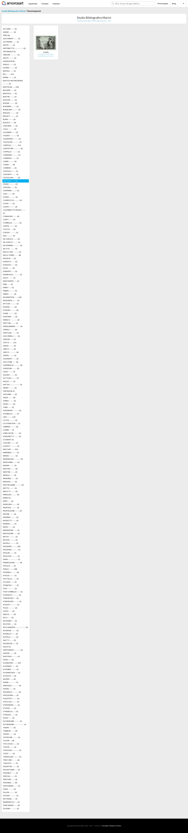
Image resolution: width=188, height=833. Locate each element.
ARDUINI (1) (11, 55)
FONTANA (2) (10, 317)
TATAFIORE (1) (11, 737)
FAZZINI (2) (10, 307)
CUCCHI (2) (9, 229)
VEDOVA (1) (10, 776)
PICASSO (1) (10, 582)
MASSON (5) (10, 482)
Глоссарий (104, 826)
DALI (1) (9, 236)
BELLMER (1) (9, 90)
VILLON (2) (10, 792)
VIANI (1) (9, 789)
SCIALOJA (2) (9, 676)
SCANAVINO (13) (12, 663)
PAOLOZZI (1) (11, 556)
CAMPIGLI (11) (12, 145)
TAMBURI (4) (10, 731)
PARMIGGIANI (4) (12, 563)
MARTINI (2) (10, 469)
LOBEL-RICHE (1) (12, 433)
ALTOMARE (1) (11, 42)
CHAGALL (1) (10, 187)
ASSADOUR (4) (9, 61)
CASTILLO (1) (10, 181)
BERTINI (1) (10, 97)
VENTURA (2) (10, 779)
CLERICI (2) (10, 207)
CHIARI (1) (10, 197)
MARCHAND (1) (11, 462)
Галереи (44, 4)
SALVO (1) (7, 647)
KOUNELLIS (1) (11, 414)
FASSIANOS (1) (11, 300)
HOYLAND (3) (10, 394)
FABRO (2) (9, 294)
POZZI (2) (10, 608)
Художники (32, 4)
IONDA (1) (9, 401)
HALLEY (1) (9, 381)
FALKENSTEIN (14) (12, 297)
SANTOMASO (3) (13, 650)
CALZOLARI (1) (12, 142)
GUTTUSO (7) (11, 378)
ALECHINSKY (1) (11, 39)
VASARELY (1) (10, 773)
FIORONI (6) (10, 310)
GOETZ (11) (9, 342)
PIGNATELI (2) (11, 585)
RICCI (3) (8, 618)
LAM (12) (9, 417)
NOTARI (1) (10, 540)
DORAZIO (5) (10, 265)
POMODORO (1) (12, 601)
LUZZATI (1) (11, 446)
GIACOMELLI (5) (11, 336)
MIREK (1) (7, 498)
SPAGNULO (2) (12, 692)
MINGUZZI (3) (11, 495)
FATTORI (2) (11, 304)
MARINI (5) (9, 465)
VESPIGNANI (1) (11, 786)
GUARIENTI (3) (10, 359)
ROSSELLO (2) (10, 634)
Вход (174, 3)
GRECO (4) (10, 352)
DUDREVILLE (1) (12, 275)
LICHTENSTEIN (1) (11, 423)
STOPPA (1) (9, 708)
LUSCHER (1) (10, 443)
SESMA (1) (10, 682)
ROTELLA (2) (10, 637)
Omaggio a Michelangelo (45, 54)
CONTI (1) (9, 219)
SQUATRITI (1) (11, 698)
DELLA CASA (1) (12, 252)
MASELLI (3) (9, 475)
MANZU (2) (10, 456)
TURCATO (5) (10, 763)
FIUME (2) (10, 313)
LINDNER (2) (10, 427)
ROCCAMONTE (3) (15, 627)
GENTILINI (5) (11, 333)
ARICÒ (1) (9, 58)
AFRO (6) (6, 35)
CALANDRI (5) (10, 132)
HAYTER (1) (12, 385)
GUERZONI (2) (11, 368)
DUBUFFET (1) (10, 271)
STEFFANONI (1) (11, 705)
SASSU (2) (8, 660)
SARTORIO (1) (11, 656)
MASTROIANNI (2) (13, 485)
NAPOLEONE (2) (11, 533)
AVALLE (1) (9, 64)
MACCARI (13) (10, 449)
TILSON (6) (8, 741)
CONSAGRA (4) (11, 216)
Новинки (56, 4)
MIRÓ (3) (8, 501)
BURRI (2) (9, 119)
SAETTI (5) (9, 640)
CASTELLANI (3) (11, 178)
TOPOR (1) (9, 747)
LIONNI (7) (8, 430)
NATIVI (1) (10, 537)
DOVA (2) (9, 268)
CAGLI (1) (9, 129)
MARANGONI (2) (13, 459)
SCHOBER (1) (10, 669)
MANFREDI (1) (11, 452)
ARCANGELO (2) (9, 51)
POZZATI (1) (11, 605)
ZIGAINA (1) (11, 808)
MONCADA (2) (11, 504)
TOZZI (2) (9, 753)
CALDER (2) (11, 135)
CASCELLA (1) (10, 171)
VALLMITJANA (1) (11, 770)
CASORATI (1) (10, 174)
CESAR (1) (10, 184)
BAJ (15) (8, 74)
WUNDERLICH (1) (11, 802)
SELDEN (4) (9, 679)
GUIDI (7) (9, 372)
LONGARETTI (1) (12, 436)
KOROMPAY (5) (12, 410)
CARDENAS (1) (11, 155)
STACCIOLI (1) (11, 702)
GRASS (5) (9, 346)
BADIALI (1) (9, 71)
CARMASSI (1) (11, 158)
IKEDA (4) (9, 397)
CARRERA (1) (10, 168)
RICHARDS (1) (10, 621)
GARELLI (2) (10, 330)
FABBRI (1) (10, 291)
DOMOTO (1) (10, 262)
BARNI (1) (9, 77)
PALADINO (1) (11, 550)
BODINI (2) (10, 103)
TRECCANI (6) (11, 760)
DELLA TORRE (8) (12, 255)
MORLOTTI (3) (10, 520)
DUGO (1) (9, 278)
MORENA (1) (10, 517)
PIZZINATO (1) (12, 595)
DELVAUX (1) (9, 258)
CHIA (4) (8, 194)
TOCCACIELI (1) (11, 744)
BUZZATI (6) (9, 123)
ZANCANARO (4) (11, 805)
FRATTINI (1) (10, 323)
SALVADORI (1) (10, 643)
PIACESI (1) (10, 575)
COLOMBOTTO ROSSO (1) (14, 211)
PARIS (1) (11, 559)
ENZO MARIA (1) (11, 281)
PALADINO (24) (11, 546)
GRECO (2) (9, 349)
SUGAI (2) (8, 718)
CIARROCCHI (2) (12, 200)
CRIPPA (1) (10, 226)
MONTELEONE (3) (12, 511)
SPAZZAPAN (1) (10, 695)
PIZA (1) (10, 588)
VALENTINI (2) (11, 766)
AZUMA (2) (10, 68)
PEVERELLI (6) (11, 572)
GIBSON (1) (9, 339)
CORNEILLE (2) (12, 223)
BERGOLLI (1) (10, 93)
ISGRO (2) (9, 404)
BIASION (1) (10, 100)
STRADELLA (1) (10, 711)
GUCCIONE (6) (10, 362)
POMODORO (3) (10, 598)
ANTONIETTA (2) (14, 48)
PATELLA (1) (9, 566)
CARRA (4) (9, 165)
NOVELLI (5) (10, 543)
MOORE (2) (9, 514)
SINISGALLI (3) (12, 685)
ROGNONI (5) (10, 630)
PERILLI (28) (10, 569)
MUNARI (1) (9, 524)
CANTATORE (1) (13, 148)
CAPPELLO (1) (11, 152)
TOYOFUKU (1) (12, 750)
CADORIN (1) (10, 126)
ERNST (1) (8, 287)
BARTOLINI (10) (11, 87)
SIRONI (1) (9, 689)
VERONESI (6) (10, 783)
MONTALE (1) (11, 508)
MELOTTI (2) (10, 491)
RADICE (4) (9, 614)
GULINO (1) (10, 375)
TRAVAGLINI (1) (12, 757)
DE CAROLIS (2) (11, 239)
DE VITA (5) (10, 249)
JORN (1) (8, 407)
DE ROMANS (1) (12, 245)
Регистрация (162, 3)
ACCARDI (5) (10, 29)
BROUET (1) (10, 116)
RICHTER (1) (9, 624)
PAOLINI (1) (9, 553)
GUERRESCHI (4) (12, 365)
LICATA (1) (10, 420)
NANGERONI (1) (11, 530)
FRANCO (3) (11, 320)
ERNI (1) (8, 284)
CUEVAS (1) (10, 232)
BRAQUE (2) (10, 113)
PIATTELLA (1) (11, 579)
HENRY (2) (10, 388)
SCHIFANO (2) (10, 666)
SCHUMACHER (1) (11, 673)
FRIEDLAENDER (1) (12, 326)
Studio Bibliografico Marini (14, 11)
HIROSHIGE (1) (9, 391)
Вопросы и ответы (115, 826)
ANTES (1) (9, 45)
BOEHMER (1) (10, 106)
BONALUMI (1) (11, 110)
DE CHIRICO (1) (11, 242)
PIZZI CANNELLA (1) (13, 592)
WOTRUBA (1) (10, 799)
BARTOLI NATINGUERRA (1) (13, 82)
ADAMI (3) (9, 32)
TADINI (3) (9, 728)
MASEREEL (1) (10, 478)
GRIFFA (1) (9, 355)
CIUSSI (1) (9, 203)
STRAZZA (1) (10, 715)
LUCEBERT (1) (8, 440)
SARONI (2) (9, 653)
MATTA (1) (10, 488)
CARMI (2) (9, 161)
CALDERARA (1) (12, 139)
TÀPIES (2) (9, 734)
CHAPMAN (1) (11, 190)
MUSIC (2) (9, 527)
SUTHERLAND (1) (12, 721)
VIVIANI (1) (10, 796)
